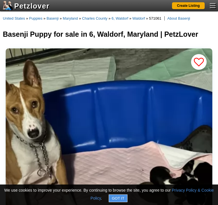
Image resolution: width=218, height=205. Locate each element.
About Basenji (178, 18)
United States (14, 18)
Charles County (95, 18)
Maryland (70, 18)
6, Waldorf (120, 18)
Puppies (36, 18)
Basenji (53, 18)
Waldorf (138, 18)
